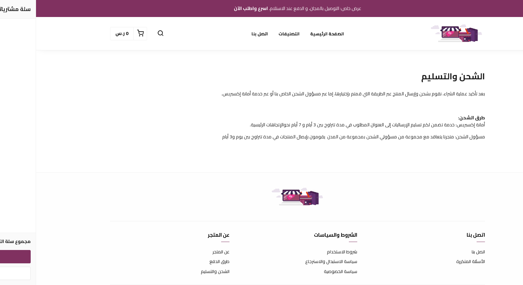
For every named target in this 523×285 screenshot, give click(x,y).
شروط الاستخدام (306, 252)
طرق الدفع (183, 261)
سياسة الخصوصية (304, 271)
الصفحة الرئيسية (291, 34)
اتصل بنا (223, 34)
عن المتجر (184, 252)
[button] (124, 33)
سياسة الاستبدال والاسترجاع (295, 261)
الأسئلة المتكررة (434, 261)
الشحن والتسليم (179, 271)
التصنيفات (253, 34)
